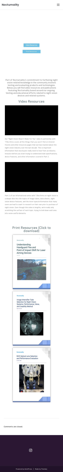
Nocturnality (10, 5)
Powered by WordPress (24, 469)
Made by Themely (41, 469)
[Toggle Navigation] (58, 5)
